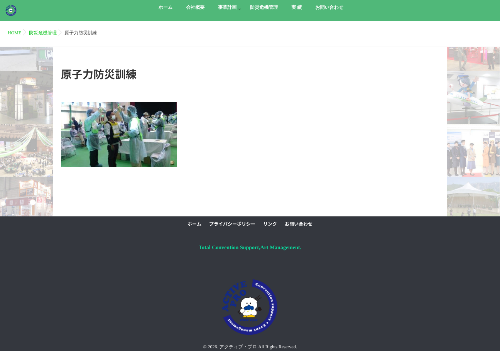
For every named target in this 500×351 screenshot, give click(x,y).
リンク (270, 224)
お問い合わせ (298, 224)
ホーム (194, 224)
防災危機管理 (43, 32)
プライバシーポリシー (232, 224)
